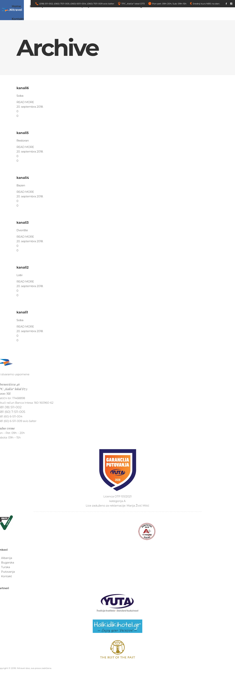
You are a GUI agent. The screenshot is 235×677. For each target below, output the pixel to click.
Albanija (6, 558)
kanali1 (22, 312)
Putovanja (8, 571)
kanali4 (23, 178)
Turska (5, 567)
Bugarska (7, 562)
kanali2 (23, 267)
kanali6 (23, 88)
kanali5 (23, 133)
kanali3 (23, 222)
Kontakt (6, 576)
